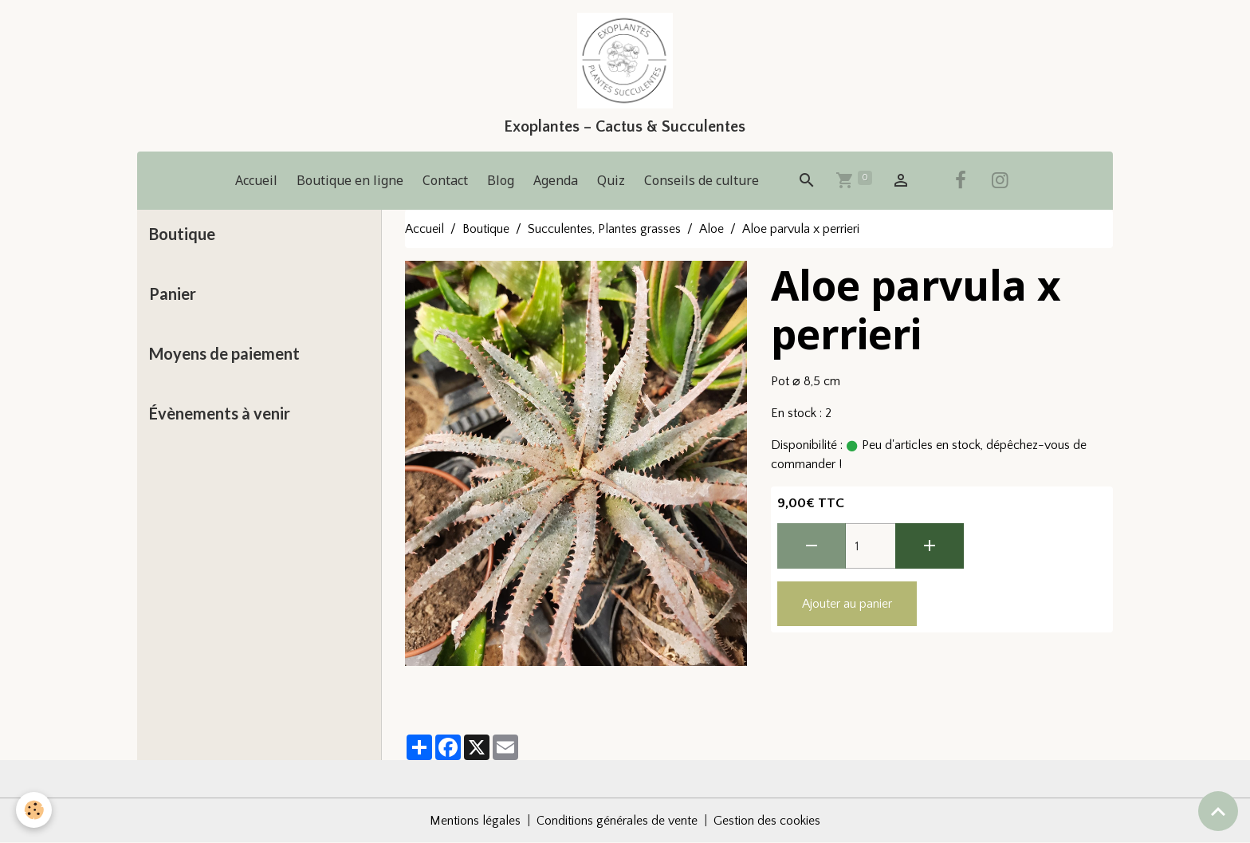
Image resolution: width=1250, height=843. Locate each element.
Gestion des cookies (766, 820)
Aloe (711, 229)
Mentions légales (475, 820)
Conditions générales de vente (617, 820)
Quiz (611, 180)
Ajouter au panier (847, 604)
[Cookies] (34, 810)
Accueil (256, 180)
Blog (500, 180)
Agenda (555, 180)
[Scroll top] (1218, 811)
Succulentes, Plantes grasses (604, 229)
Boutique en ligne (350, 180)
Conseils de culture (701, 180)
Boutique (485, 229)
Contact (445, 180)
